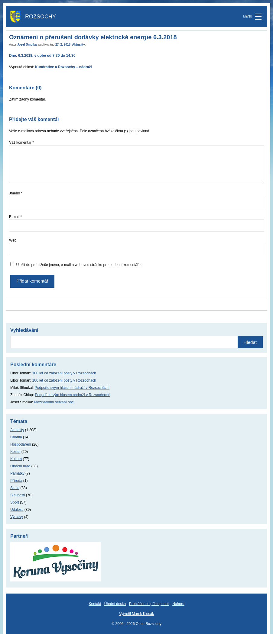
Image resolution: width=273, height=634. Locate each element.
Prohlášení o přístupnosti (149, 604)
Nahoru (178, 604)
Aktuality (78, 44)
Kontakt (95, 604)
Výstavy (16, 517)
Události (16, 510)
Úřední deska (115, 604)
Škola (14, 488)
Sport (14, 502)
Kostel (15, 452)
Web (12, 240)
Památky (17, 473)
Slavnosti (17, 495)
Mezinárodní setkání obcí (54, 402)
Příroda (16, 481)
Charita (16, 437)
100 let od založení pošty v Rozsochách (64, 373)
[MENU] (258, 17)
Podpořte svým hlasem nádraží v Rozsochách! (72, 388)
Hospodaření (20, 444)
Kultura (16, 459)
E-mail (15, 217)
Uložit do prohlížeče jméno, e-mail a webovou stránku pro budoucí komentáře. (78, 265)
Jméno (15, 193)
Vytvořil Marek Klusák (136, 614)
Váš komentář (21, 142)
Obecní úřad (20, 466)
